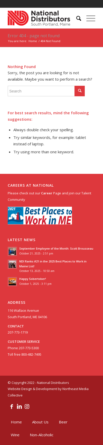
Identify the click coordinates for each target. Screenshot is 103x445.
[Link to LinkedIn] (19, 406)
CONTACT (16, 326)
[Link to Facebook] (11, 406)
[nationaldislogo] (43, 18)
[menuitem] (76, 18)
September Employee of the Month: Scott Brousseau (56, 248)
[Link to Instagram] (27, 406)
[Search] (76, 18)
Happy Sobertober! (32, 279)
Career (46, 193)
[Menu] (88, 18)
